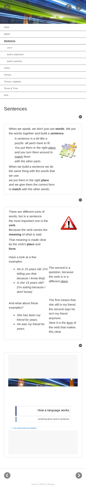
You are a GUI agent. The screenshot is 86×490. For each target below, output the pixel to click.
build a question (14, 61)
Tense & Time (11, 88)
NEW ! (7, 34)
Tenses (7, 75)
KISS (6, 27)
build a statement (15, 54)
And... (7, 95)
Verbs (7, 68)
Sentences (9, 41)
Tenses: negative (12, 81)
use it (9, 47)
